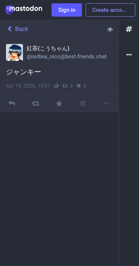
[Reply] (11, 103)
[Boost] (35, 103)
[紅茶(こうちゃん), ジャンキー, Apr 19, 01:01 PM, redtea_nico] (59, 75)
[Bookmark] (83, 103)
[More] (106, 103)
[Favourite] (59, 103)
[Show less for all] (110, 29)
